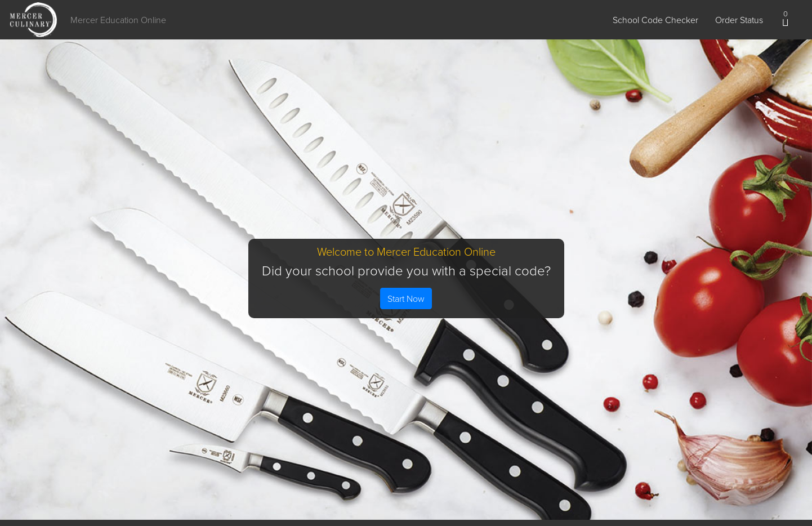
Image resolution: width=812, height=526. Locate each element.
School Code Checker (655, 20)
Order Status (739, 20)
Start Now (406, 298)
